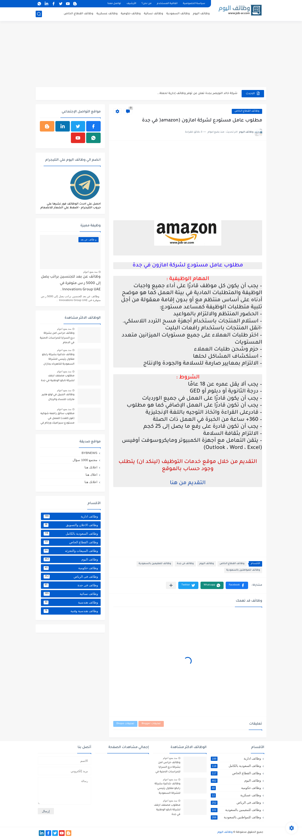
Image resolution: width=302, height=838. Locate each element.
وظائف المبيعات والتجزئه (71, 551)
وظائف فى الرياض (71, 577)
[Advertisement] (151, 54)
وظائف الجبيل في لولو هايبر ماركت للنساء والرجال (58, 397)
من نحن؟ (146, 3)
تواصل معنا (114, 3)
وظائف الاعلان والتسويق (71, 525)
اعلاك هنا (91, 474)
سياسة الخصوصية (194, 3)
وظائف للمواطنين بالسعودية (243, 570)
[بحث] (39, 14)
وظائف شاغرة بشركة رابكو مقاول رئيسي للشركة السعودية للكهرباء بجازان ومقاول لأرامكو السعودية (58, 360)
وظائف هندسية (71, 602)
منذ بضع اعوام (90, 271)
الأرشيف (131, 3)
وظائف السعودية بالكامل (71, 534)
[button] (237, 585)
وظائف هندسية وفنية (71, 611)
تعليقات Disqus (125, 723)
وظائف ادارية (71, 516)
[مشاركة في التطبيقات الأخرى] (171, 585)
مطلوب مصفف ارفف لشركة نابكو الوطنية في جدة (57, 378)
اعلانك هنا (91, 467)
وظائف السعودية (178, 13)
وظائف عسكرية (107, 13)
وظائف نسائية (153, 13)
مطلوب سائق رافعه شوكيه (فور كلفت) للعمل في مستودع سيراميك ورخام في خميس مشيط (57, 419)
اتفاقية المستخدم (167, 3)
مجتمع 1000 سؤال (85, 460)
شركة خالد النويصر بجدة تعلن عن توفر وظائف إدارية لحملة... (197, 93)
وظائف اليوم (201, 13)
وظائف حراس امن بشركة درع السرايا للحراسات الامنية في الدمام (57, 338)
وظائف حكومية (131, 13)
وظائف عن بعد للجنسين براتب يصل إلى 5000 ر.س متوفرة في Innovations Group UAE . (71, 283)
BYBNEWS (89, 453)
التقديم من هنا (188, 483)
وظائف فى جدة (185, 563)
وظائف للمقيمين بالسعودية (155, 563)
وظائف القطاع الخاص (78, 13)
